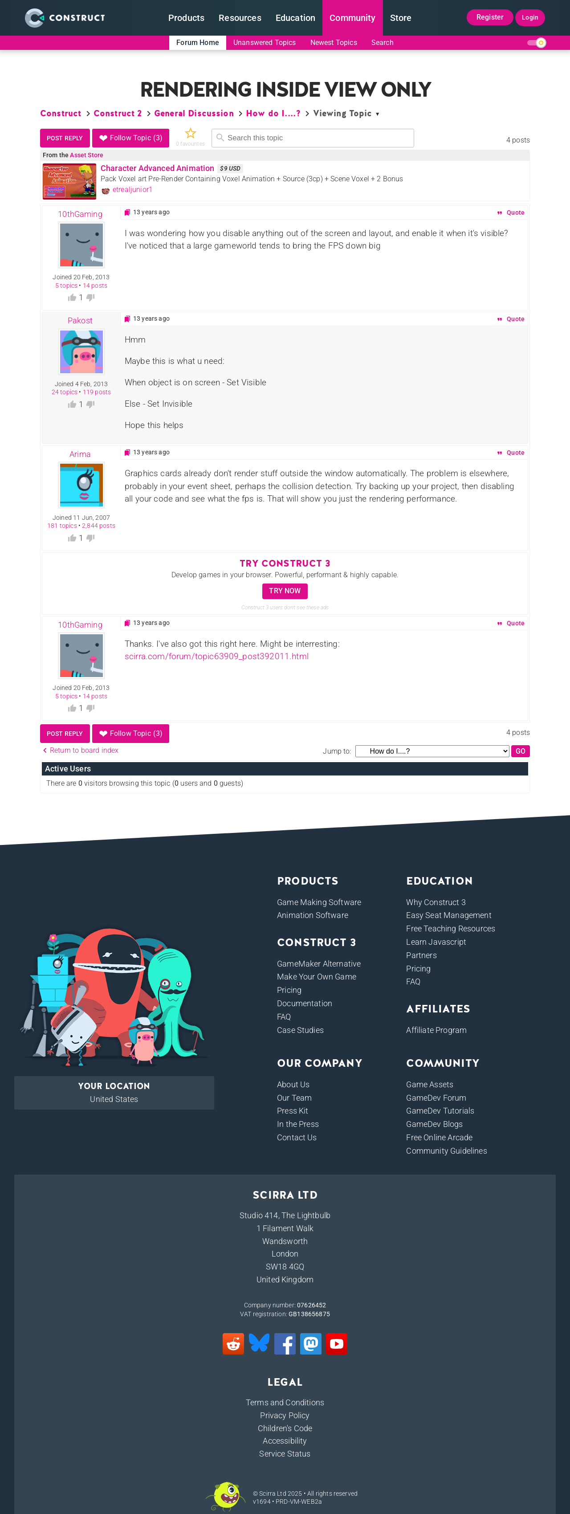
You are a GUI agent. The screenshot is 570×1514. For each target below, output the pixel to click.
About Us (293, 1084)
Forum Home (197, 42)
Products (186, 17)
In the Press (298, 1124)
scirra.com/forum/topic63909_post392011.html (217, 656)
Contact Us (297, 1137)
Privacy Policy (284, 1415)
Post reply (65, 138)
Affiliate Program (436, 1030)
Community (352, 17)
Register (490, 17)
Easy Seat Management (448, 915)
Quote (510, 212)
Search (382, 42)
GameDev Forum (436, 1097)
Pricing (289, 990)
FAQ (284, 1016)
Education (295, 17)
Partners (421, 955)
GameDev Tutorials (440, 1110)
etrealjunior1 (127, 190)
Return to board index (79, 750)
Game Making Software (319, 902)
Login (530, 17)
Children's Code (285, 1428)
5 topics (66, 285)
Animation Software (312, 915)
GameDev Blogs (434, 1124)
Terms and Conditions (285, 1402)
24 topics (64, 392)
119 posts (97, 392)
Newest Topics (333, 42)
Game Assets (429, 1084)
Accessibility (285, 1440)
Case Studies (300, 1030)
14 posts (95, 285)
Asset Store (86, 155)
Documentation (304, 1003)
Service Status (284, 1453)
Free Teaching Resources (450, 928)
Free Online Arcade (439, 1137)
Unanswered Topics (264, 42)
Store (401, 17)
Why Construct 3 (435, 902)
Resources (240, 17)
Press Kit (292, 1110)
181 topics (62, 525)
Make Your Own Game (316, 976)
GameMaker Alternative (319, 963)
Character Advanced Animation (157, 168)
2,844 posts (98, 525)
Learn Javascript (436, 942)
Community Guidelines (446, 1150)
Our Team (294, 1097)
